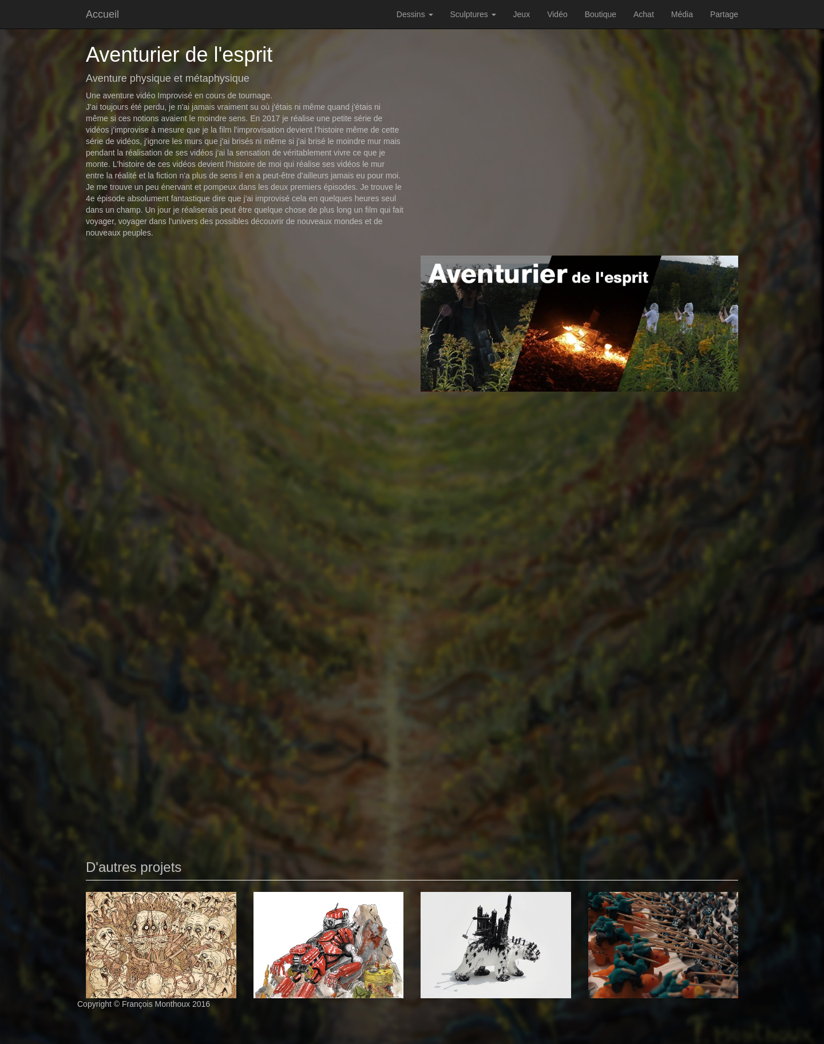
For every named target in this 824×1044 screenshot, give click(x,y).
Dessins (415, 14)
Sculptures (473, 14)
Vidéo (557, 14)
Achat (643, 14)
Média (682, 14)
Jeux (521, 14)
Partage (724, 14)
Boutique (600, 14)
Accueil (102, 14)
